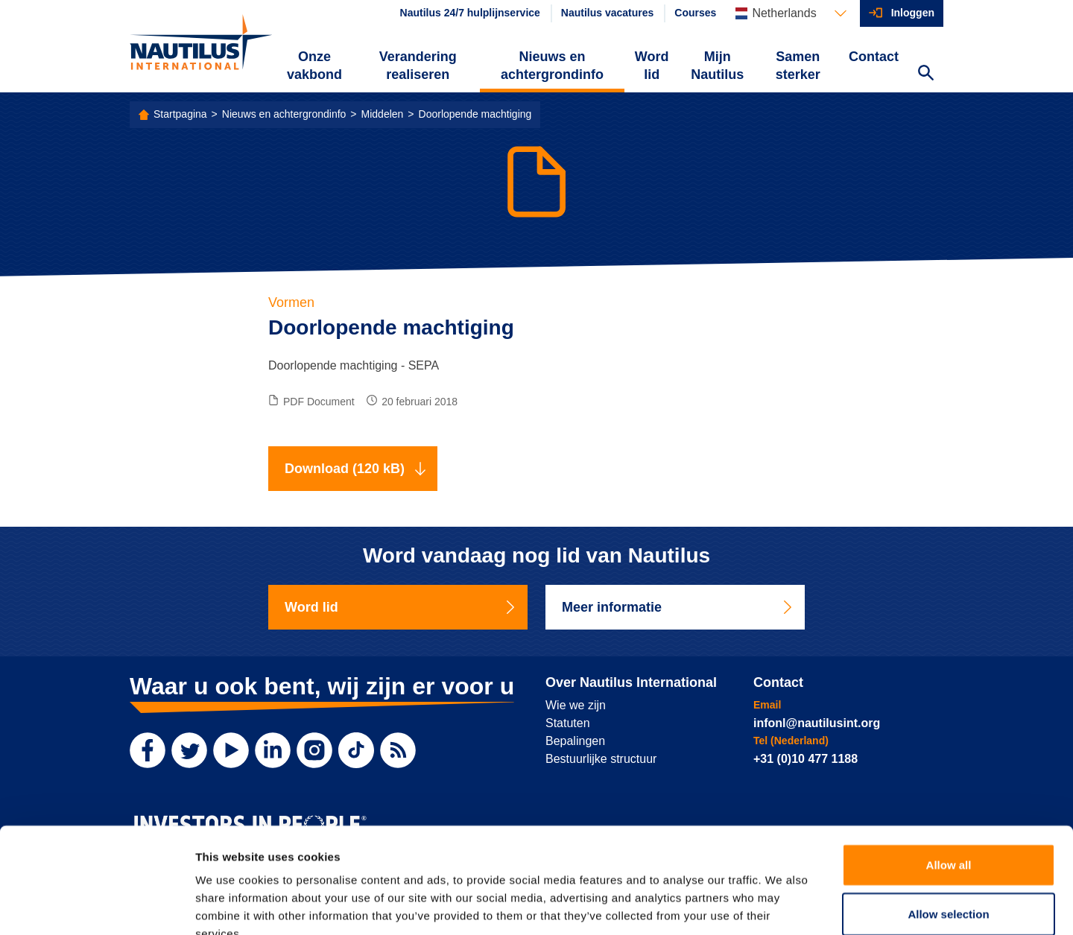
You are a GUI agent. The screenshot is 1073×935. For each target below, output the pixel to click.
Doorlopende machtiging (475, 114)
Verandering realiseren (418, 65)
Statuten (567, 723)
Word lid (652, 65)
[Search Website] (925, 74)
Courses (695, 13)
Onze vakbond (314, 65)
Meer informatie (678, 607)
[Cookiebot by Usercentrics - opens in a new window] (96, 906)
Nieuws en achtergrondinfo (552, 65)
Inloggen (912, 13)
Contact (874, 56)
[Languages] (791, 13)
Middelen (382, 114)
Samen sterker (798, 65)
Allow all (949, 776)
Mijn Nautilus (717, 65)
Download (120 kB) (356, 468)
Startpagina (180, 114)
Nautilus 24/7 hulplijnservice (470, 13)
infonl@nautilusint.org (816, 723)
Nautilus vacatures (607, 13)
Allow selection (948, 826)
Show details (782, 905)
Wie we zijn (575, 705)
